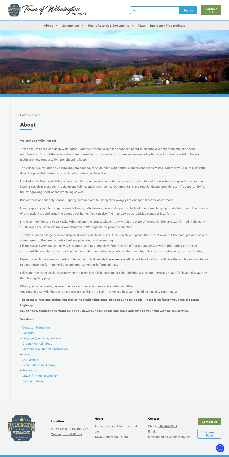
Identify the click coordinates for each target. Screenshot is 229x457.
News (26, 354)
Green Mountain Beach (38, 343)
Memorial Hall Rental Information (45, 349)
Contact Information (36, 327)
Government (73, 25)
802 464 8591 (167, 426)
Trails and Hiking (33, 381)
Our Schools (30, 359)
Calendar (28, 332)
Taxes (142, 25)
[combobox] (155, 10)
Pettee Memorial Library (38, 365)
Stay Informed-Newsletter (40, 375)
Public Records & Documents (111, 25)
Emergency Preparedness (167, 25)
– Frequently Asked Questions (40, 338)
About (51, 25)
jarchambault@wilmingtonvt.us (169, 436)
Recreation (29, 370)
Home (24, 115)
